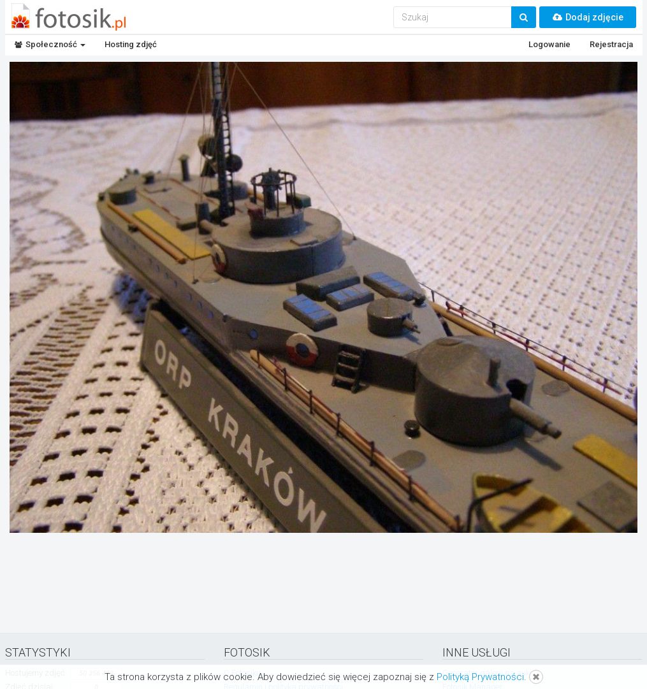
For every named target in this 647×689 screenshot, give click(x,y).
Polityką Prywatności (480, 677)
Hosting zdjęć (131, 44)
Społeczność (50, 44)
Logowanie (549, 44)
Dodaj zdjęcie (587, 17)
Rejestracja (611, 44)
